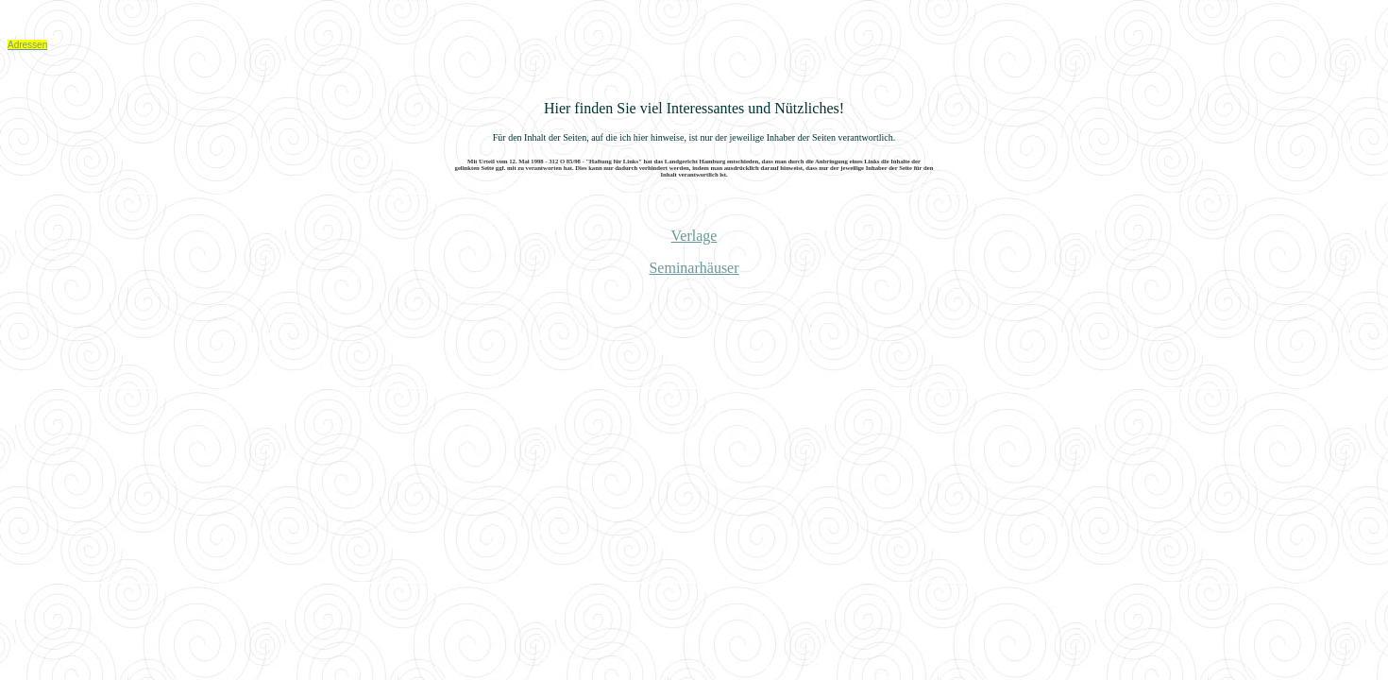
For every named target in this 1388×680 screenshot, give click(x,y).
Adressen (27, 45)
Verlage (694, 236)
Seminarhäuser (693, 268)
